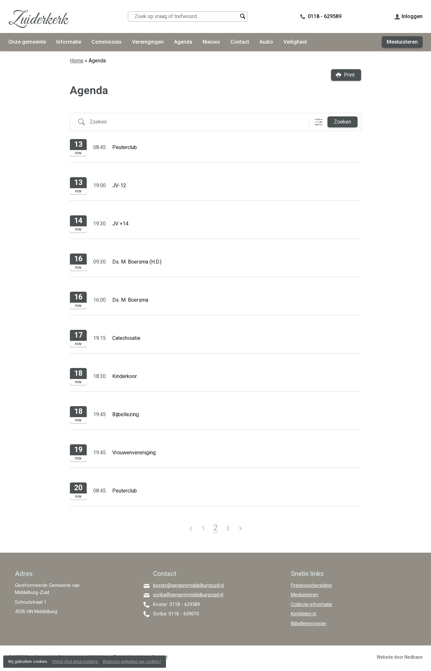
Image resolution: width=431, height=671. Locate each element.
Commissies (107, 42)
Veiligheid (295, 42)
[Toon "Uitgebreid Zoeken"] (319, 122)
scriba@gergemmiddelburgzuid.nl (188, 595)
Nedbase (413, 657)
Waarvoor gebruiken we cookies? (132, 661)
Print (349, 75)
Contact (239, 42)
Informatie (68, 42)
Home (76, 61)
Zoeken (342, 122)
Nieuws (211, 42)
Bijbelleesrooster (308, 623)
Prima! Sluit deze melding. (75, 661)
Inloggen (412, 16)
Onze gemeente (27, 42)
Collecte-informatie (311, 604)
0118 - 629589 (324, 16)
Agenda (183, 42)
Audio (266, 42)
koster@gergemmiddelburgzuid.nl (188, 585)
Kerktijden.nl (303, 614)
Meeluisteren (402, 42)
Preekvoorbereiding (311, 585)
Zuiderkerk (38, 20)
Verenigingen (148, 42)
